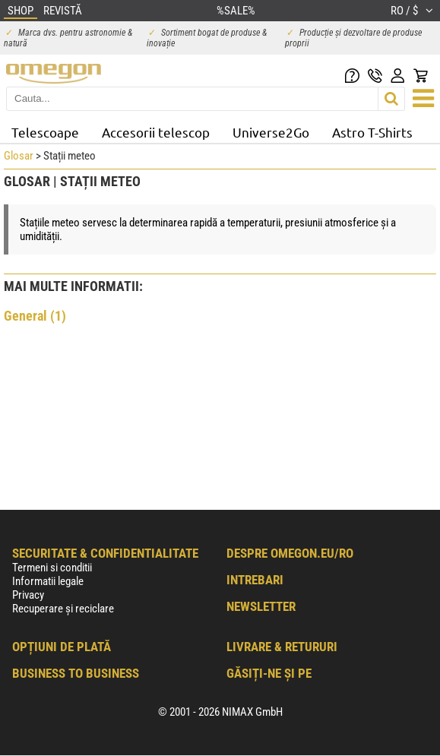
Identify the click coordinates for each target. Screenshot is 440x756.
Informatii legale (48, 581)
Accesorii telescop (156, 132)
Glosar (18, 156)
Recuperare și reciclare (63, 608)
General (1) (35, 316)
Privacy (28, 595)
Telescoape (45, 132)
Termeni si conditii (52, 567)
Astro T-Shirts (372, 132)
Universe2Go (271, 132)
